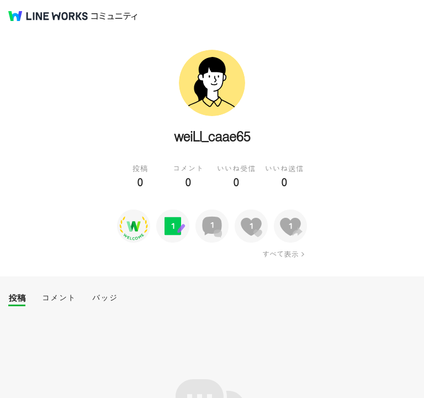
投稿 (16, 297)
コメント (58, 297)
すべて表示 (280, 253)
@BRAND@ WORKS (48, 16)
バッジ (105, 297)
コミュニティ (114, 16)
